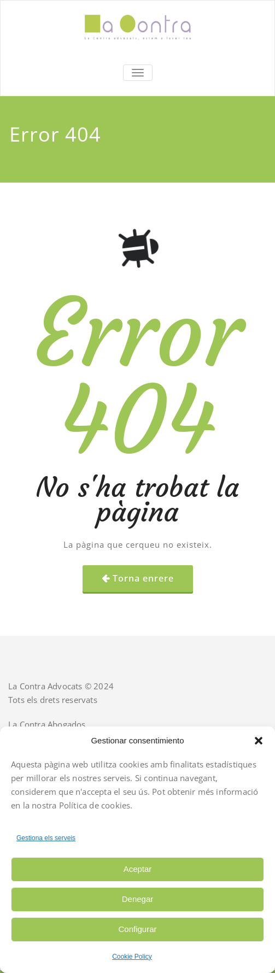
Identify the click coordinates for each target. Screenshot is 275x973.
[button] (258, 740)
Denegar (138, 899)
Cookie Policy (132, 956)
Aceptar (138, 869)
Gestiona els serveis (45, 838)
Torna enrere (143, 578)
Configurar (137, 929)
